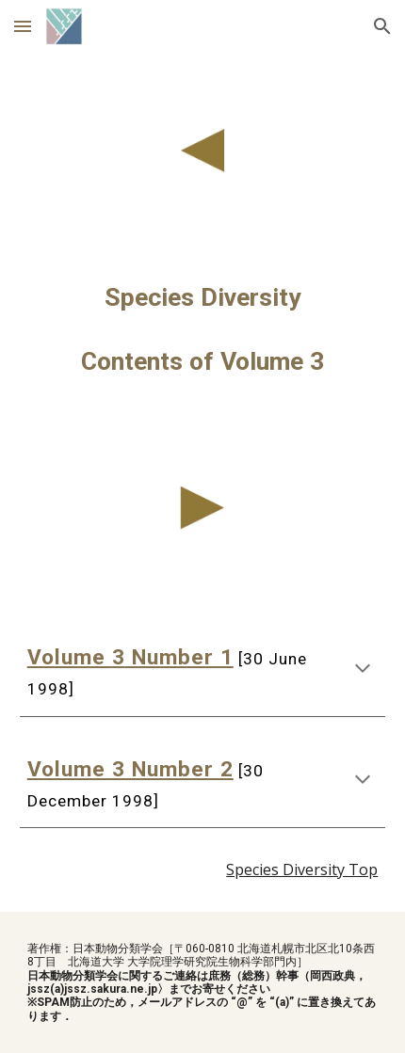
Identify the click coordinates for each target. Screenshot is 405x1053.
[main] (203, 329)
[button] (22, 26)
